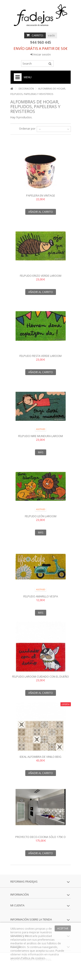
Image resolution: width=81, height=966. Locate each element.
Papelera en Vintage (40, 195)
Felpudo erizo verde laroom (40, 276)
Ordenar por (27, 128)
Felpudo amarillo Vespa (40, 596)
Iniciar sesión (40, 54)
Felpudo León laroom (40, 516)
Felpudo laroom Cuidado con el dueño (40, 676)
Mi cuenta (17, 905)
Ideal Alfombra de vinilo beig (40, 757)
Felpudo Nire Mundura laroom (40, 436)
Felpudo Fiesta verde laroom (40, 356)
